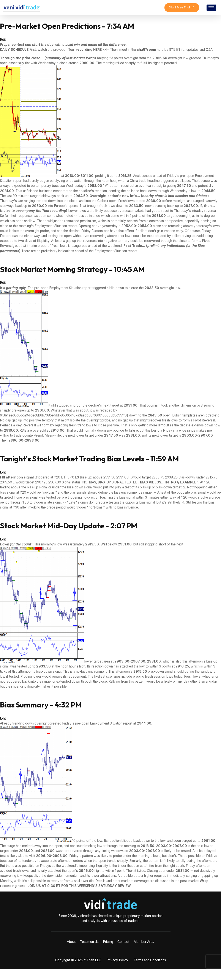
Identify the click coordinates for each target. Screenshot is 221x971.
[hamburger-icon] (211, 8)
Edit (3, 41)
